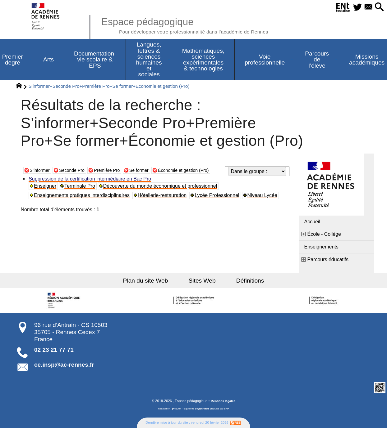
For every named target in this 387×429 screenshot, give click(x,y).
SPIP (228, 410)
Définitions (243, 281)
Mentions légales (223, 402)
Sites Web (202, 281)
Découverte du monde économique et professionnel (161, 194)
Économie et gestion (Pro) (199, 180)
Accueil (312, 222)
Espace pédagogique (195, 24)
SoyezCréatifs (202, 410)
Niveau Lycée (263, 203)
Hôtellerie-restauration (163, 203)
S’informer (41, 180)
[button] (378, 7)
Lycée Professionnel (218, 203)
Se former (150, 180)
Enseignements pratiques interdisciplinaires (83, 203)
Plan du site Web (152, 281)
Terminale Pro (80, 194)
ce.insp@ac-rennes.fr (64, 365)
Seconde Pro (76, 180)
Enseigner (46, 194)
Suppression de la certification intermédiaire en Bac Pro (91, 187)
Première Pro (114, 180)
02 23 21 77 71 (54, 350)
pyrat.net (175, 410)
